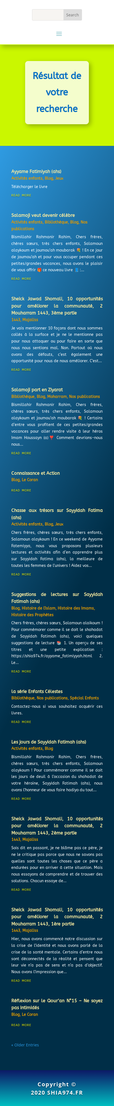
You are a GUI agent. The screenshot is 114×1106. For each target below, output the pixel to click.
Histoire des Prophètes (32, 615)
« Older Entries (25, 1044)
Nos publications (84, 396)
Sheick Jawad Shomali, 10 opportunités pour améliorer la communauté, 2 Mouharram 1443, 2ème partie (56, 826)
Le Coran (30, 480)
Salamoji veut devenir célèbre (43, 215)
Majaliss (30, 320)
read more (21, 194)
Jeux (59, 178)
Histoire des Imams (76, 608)
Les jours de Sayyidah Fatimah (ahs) (48, 742)
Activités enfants (27, 178)
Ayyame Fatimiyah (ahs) (36, 171)
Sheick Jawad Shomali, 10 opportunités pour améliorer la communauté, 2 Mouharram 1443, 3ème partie (56, 306)
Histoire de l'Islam (38, 608)
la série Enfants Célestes (36, 691)
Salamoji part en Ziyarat (37, 389)
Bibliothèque (56, 222)
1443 (15, 320)
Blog (49, 178)
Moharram (57, 396)
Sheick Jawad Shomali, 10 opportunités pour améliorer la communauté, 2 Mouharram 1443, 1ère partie (56, 917)
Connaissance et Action (35, 473)
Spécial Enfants (84, 698)
